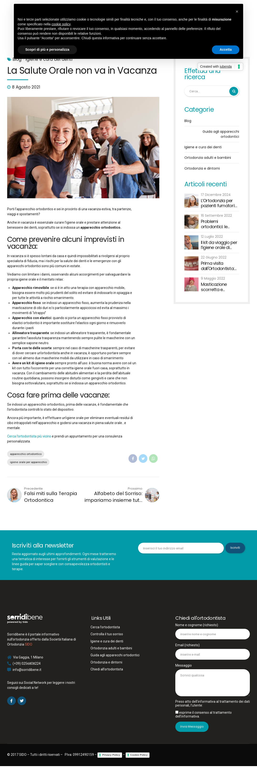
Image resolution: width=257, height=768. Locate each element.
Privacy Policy (111, 757)
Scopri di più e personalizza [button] (47, 49)
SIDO (28, 645)
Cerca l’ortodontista (105, 628)
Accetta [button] (226, 49)
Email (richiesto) (212, 652)
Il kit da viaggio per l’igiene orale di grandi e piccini (219, 245)
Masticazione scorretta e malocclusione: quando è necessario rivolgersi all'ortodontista (216, 287)
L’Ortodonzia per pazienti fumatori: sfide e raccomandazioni (218, 203)
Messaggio (212, 681)
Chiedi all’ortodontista (107, 670)
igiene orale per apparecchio (29, 462)
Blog (187, 121)
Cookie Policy (139, 757)
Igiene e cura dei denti (203, 147)
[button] (237, 11)
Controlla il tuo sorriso (107, 635)
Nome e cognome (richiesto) (212, 632)
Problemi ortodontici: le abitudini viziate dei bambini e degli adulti (219, 224)
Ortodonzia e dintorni (202, 168)
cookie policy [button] (61, 24)
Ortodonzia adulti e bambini (207, 157)
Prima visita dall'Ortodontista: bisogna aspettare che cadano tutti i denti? (219, 266)
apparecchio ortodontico (27, 454)
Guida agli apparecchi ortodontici (221, 134)
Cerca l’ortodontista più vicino (29, 436)
